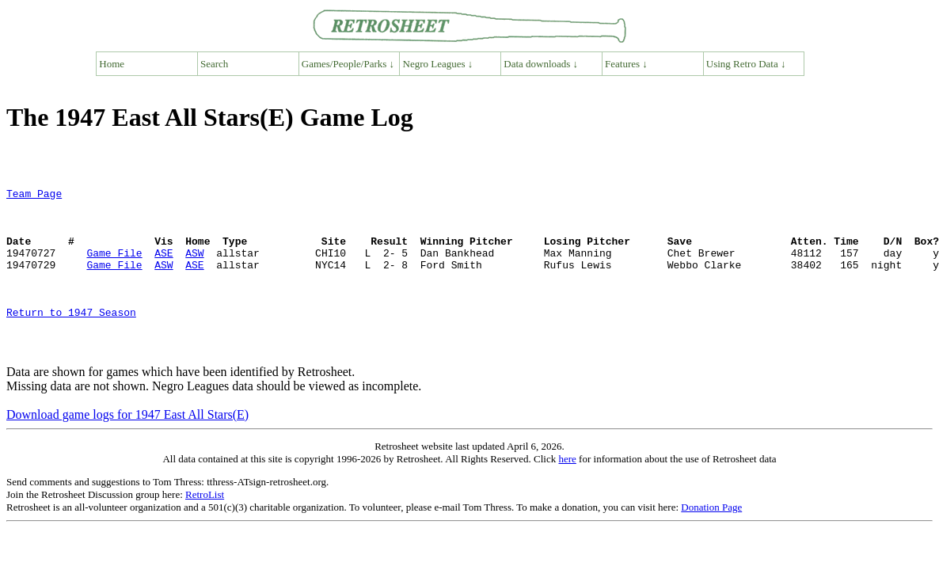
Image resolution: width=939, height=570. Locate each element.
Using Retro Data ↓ (746, 64)
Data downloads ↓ (541, 64)
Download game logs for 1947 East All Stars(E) (127, 447)
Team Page (34, 195)
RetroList (204, 528)
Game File (114, 267)
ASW (194, 267)
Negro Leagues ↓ (438, 64)
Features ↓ (626, 64)
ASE (163, 267)
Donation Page (711, 540)
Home (111, 64)
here (567, 492)
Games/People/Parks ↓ (348, 64)
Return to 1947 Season (71, 338)
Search (214, 64)
